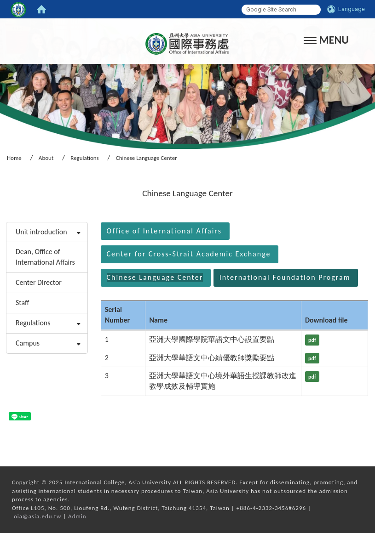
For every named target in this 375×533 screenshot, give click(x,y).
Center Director (39, 282)
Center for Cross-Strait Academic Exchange (189, 253)
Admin (77, 516)
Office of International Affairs (164, 231)
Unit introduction (41, 231)
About (46, 157)
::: (3, 209)
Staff (22, 302)
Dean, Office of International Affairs (45, 256)
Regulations (84, 157)
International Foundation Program (285, 277)
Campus (28, 343)
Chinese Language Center (155, 277)
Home (14, 157)
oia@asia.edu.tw (37, 516)
